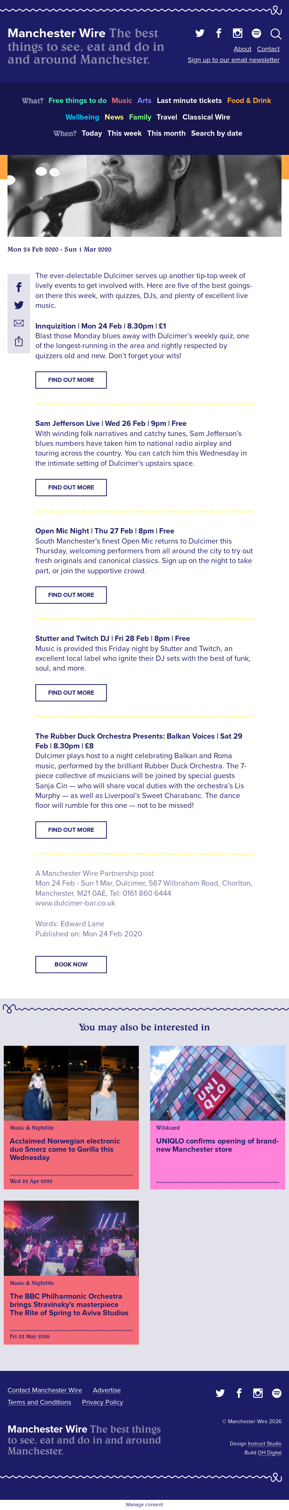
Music (122, 100)
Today (92, 133)
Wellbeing (82, 117)
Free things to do (77, 100)
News (114, 117)
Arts (144, 100)
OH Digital (269, 1452)
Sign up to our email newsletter (234, 60)
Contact (268, 49)
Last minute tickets (189, 100)
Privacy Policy (102, 1402)
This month (166, 133)
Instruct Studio (264, 1443)
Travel (167, 117)
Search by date (216, 133)
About (242, 49)
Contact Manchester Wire (45, 1390)
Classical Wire (206, 117)
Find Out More (71, 380)
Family (140, 117)
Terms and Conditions (39, 1402)
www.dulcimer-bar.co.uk (75, 903)
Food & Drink (249, 100)
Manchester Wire (57, 33)
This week (124, 133)
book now (71, 964)
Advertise (107, 1390)
